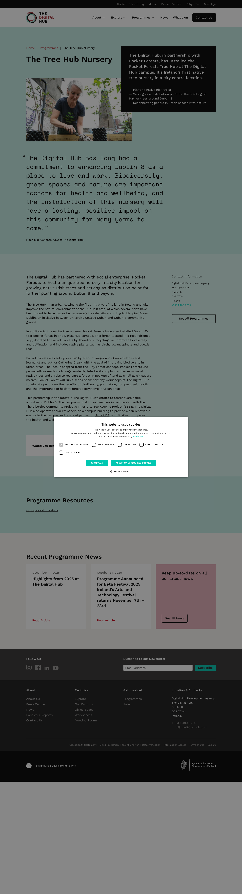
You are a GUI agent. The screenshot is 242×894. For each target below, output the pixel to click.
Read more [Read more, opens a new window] (138, 436)
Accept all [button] (97, 463)
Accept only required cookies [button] (133, 462)
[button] (121, 471)
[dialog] (121, 447)
